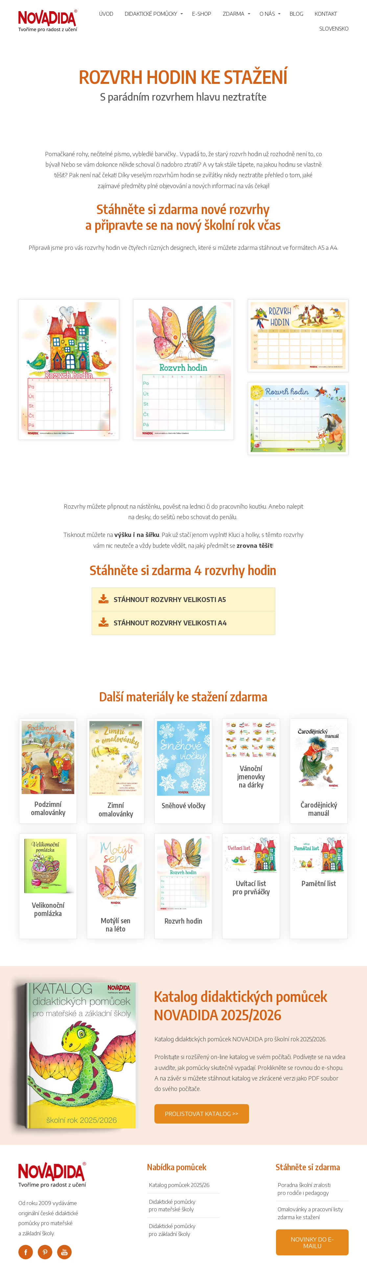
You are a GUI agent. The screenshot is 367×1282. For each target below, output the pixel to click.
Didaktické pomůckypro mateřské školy (172, 1205)
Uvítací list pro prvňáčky (251, 887)
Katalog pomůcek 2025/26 (179, 1184)
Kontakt (326, 14)
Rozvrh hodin (183, 920)
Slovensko (334, 28)
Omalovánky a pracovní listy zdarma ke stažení (310, 1213)
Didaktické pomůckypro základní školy (172, 1229)
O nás (267, 14)
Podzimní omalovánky (48, 808)
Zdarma (233, 14)
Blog (296, 14)
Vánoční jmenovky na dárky (251, 776)
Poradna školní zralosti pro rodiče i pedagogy (304, 1188)
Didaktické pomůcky (151, 14)
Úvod (106, 14)
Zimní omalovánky (116, 809)
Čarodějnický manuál (319, 808)
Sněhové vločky (183, 805)
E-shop (201, 14)
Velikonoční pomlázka (48, 909)
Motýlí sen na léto (115, 924)
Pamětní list (319, 883)
